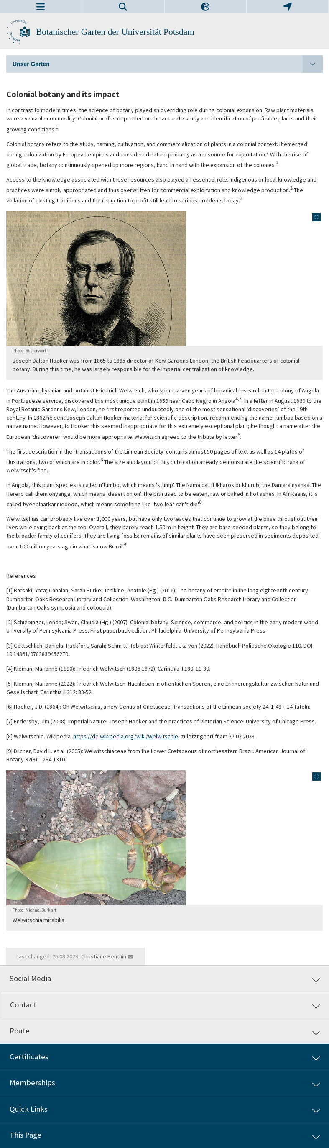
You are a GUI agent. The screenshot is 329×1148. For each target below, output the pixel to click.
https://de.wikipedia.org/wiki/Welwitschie (125, 736)
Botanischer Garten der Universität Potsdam (115, 32)
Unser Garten (168, 64)
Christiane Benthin (103, 956)
